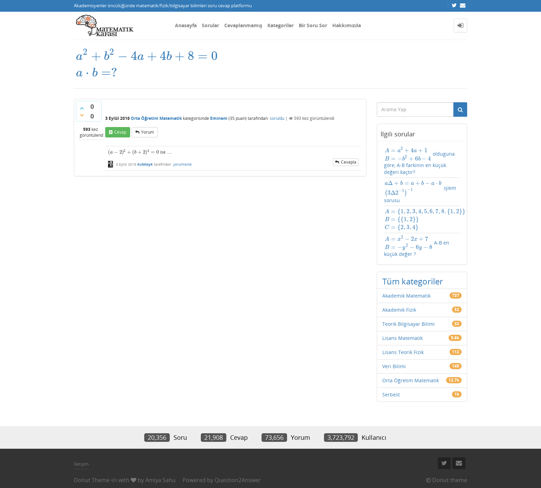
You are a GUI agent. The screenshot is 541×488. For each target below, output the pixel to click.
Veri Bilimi (394, 366)
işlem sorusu (420, 191)
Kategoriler (280, 25)
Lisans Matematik (402, 338)
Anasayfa (186, 25)
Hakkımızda (346, 25)
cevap (120, 132)
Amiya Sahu (160, 480)
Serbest (391, 394)
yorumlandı (182, 164)
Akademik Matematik (406, 295)
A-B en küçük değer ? (416, 246)
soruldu (277, 118)
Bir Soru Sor (313, 25)
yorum (147, 132)
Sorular (210, 25)
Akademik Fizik (399, 310)
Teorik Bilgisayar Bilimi (408, 324)
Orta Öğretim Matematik (156, 118)
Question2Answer (238, 480)
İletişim (81, 464)
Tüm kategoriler (412, 281)
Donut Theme (92, 480)
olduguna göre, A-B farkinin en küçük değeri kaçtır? (419, 160)
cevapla (348, 162)
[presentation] (146, 63)
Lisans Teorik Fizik (403, 352)
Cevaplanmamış (243, 25)
